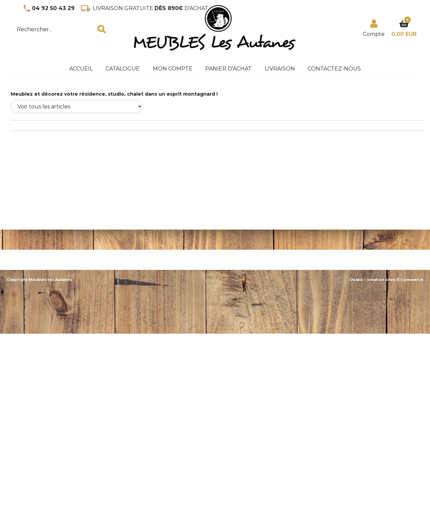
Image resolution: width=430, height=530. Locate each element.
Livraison (280, 68)
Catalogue (122, 68)
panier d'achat (228, 68)
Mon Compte (172, 68)
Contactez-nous (334, 68)
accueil (81, 68)
